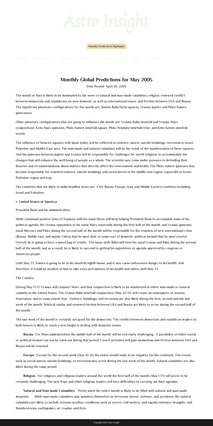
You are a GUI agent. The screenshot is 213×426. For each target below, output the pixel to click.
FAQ (136, 58)
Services (86, 58)
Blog (122, 58)
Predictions (44, 58)
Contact (152, 58)
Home (23, 58)
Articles (106, 58)
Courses (66, 58)
